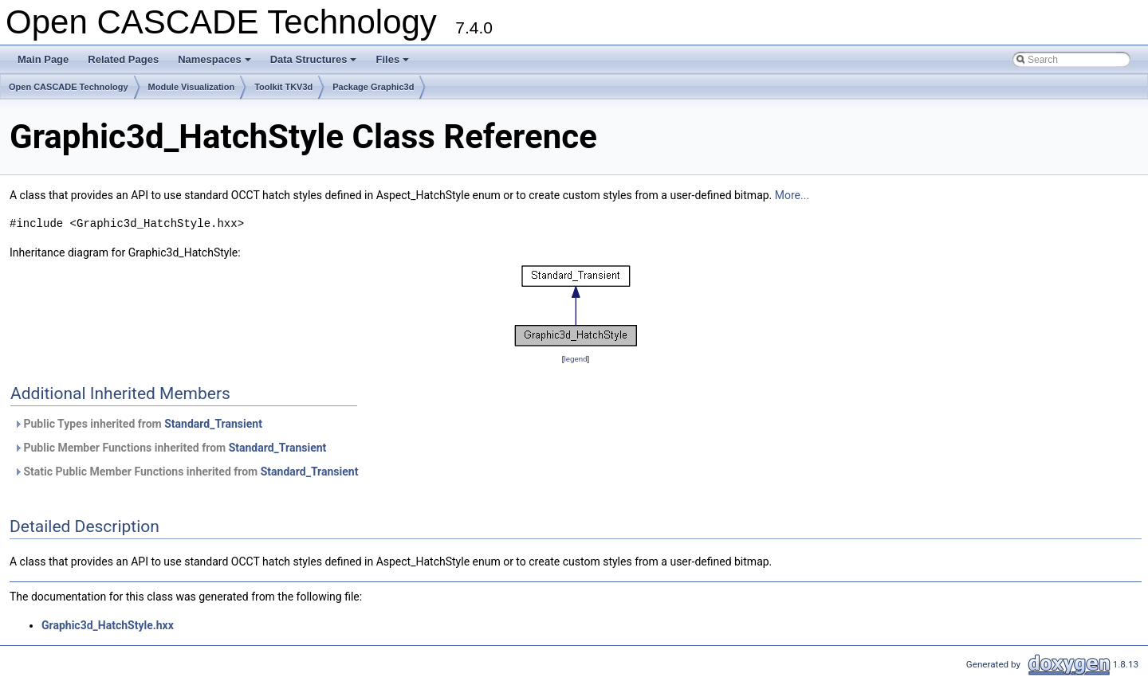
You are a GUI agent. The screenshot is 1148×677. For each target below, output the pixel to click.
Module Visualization (191, 87)
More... (792, 195)
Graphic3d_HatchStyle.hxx (107, 625)
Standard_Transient (213, 423)
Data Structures (315, 63)
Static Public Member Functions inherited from (186, 471)
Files (393, 63)
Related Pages (123, 59)
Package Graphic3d (373, 87)
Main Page (43, 59)
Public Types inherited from (138, 423)
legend (575, 358)
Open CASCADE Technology (68, 87)
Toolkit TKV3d (283, 87)
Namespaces (216, 63)
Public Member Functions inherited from (170, 447)
